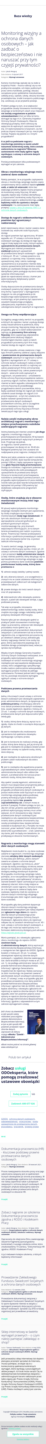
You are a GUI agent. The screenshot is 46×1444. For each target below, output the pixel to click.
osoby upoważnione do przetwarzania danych (19, 1122)
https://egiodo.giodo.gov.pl (13, 932)
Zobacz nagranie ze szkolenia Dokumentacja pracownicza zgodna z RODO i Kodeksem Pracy (20, 1217)
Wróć (3, 1136)
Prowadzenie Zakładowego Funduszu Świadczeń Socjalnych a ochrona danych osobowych (22, 1280)
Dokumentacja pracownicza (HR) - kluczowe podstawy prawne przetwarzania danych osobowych (22, 1154)
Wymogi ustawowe (16, 77)
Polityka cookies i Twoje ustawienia (23, 1414)
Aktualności (14, 1350)
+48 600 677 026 (28, 2)
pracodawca (6, 1126)
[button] (3, 2)
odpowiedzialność (9, 1121)
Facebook (35, 2)
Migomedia (30, 1417)
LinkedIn (43, 2)
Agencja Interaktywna (18, 1417)
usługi (20, 1068)
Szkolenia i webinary (25, 1232)
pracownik (18, 1126)
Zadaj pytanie (20, 1094)
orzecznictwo (25, 1121)
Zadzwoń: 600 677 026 (23, 1103)
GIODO (4, 1119)
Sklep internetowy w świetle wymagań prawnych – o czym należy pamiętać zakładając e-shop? (20, 1337)
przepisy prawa (32, 1126)
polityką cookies (14, 1428)
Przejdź (4, 1199)
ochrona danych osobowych (22, 1119)
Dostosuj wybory (23, 1439)
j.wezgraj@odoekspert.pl (31, 2)
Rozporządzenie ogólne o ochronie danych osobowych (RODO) (20, 1351)
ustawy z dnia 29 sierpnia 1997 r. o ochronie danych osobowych (21, 208)
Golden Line (39, 2)
